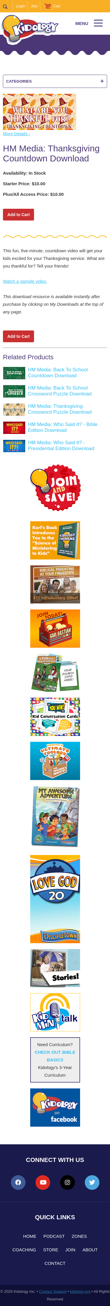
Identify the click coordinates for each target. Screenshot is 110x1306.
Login (20, 6)
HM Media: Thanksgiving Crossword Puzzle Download (60, 409)
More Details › (16, 133)
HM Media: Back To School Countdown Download (58, 372)
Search (8, 6)
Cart (56, 6)
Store (50, 1249)
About (90, 1249)
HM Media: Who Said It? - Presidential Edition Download (61, 445)
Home (29, 1236)
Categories (55, 81)
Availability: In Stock (24, 173)
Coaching (24, 1249)
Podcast (54, 1236)
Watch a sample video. (25, 281)
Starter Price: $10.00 (24, 183)
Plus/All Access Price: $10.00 (33, 194)
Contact (55, 1263)
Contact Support (53, 1291)
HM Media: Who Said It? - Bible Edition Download (62, 427)
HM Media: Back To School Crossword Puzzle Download (60, 391)
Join (34, 6)
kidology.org (80, 1291)
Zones (79, 1236)
